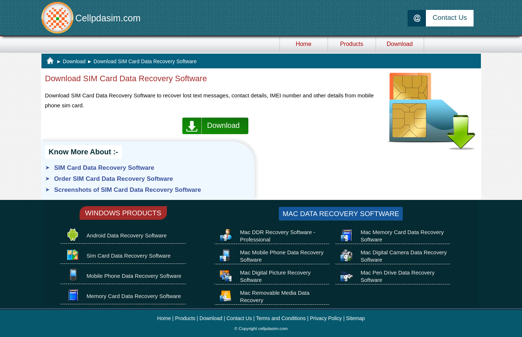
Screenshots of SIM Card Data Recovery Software (127, 189)
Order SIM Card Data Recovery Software (113, 178)
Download (74, 61)
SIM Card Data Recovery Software (104, 167)
